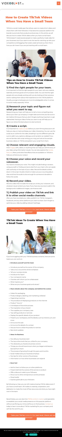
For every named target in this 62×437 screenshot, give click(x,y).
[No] (60, 433)
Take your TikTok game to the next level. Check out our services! (33, 212)
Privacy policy (33, 434)
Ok (27, 434)
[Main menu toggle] (58, 4)
